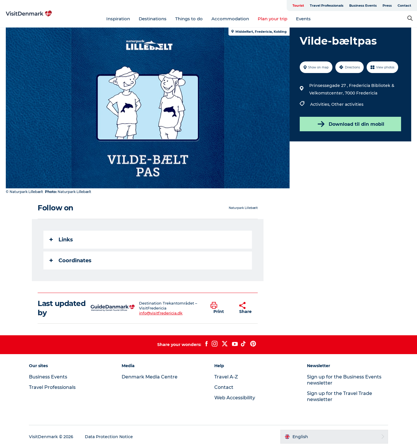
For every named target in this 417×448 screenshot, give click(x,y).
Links (61, 239)
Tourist (298, 5)
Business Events (363, 5)
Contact (404, 5)
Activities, (320, 104)
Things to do (189, 18)
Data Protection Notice (109, 436)
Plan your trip (272, 18)
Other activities (347, 104)
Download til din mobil (350, 124)
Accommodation (230, 18)
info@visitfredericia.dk (160, 313)
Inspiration (118, 18)
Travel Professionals (326, 5)
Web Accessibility (234, 397)
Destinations (153, 18)
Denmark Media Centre (150, 377)
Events (303, 18)
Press (387, 5)
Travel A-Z (226, 377)
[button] (221, 308)
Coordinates (71, 260)
